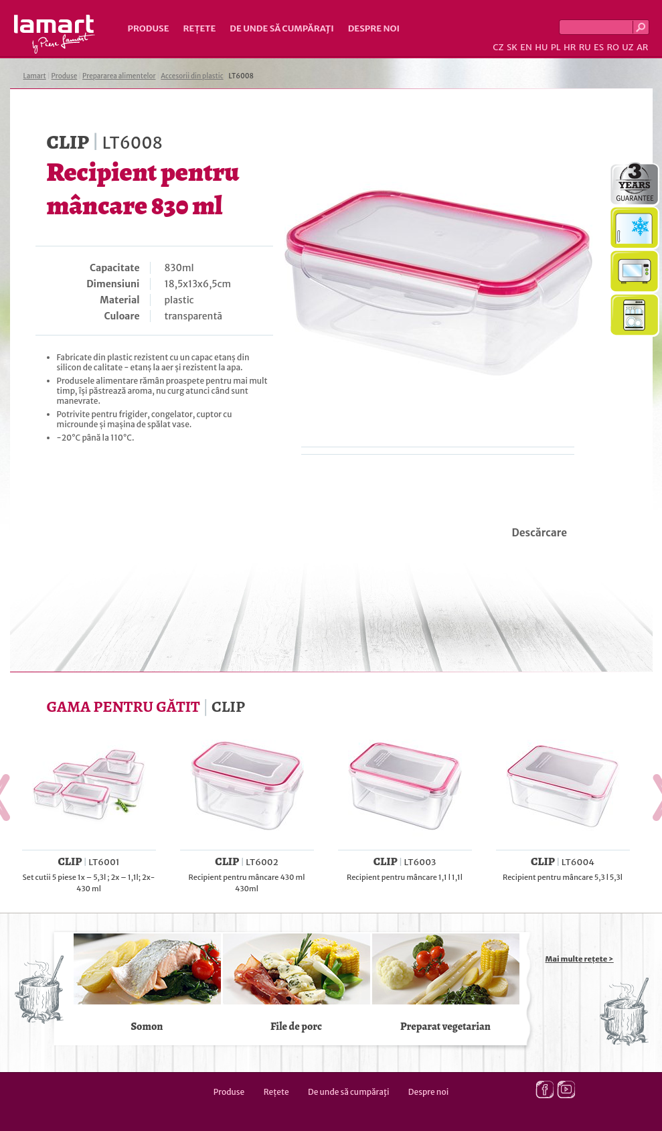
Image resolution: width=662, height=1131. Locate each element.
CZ (498, 47)
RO (612, 47)
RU (585, 47)
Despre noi (374, 28)
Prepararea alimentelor (118, 76)
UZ (627, 47)
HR (570, 47)
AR (643, 47)
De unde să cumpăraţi (281, 28)
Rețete (199, 28)
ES (599, 47)
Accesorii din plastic (192, 76)
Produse (148, 28)
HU (541, 47)
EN (526, 47)
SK (512, 47)
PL (556, 47)
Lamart (54, 34)
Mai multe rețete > (580, 959)
